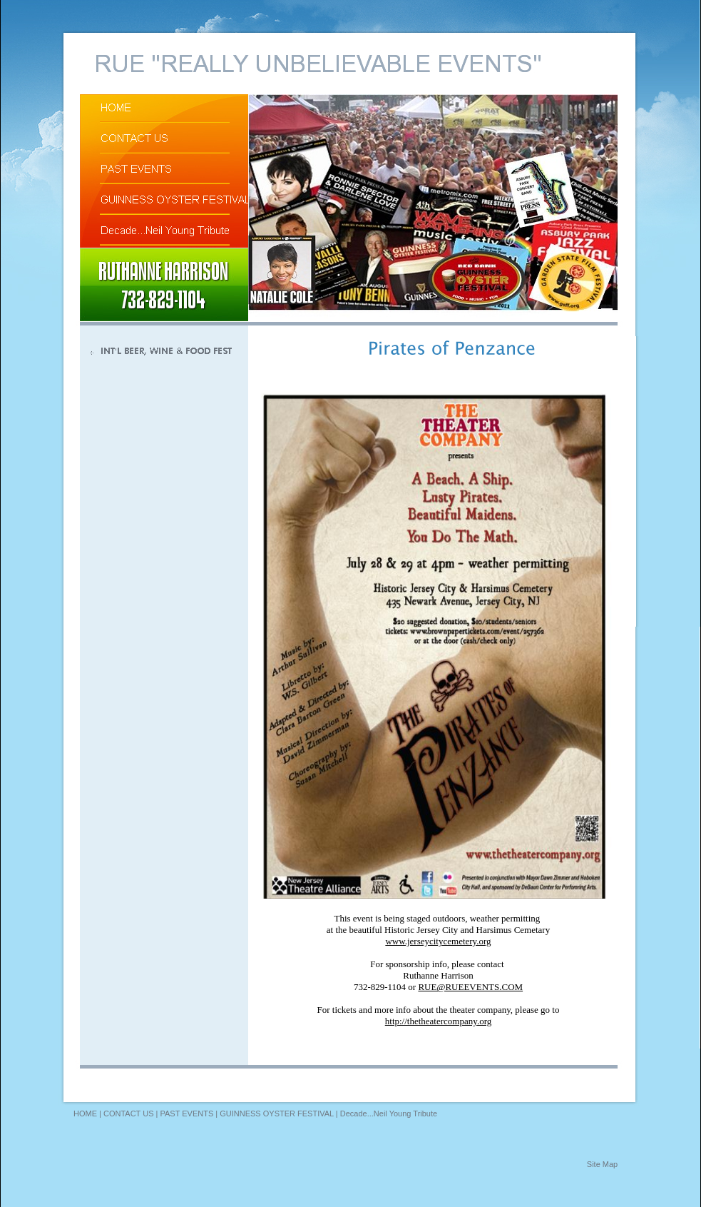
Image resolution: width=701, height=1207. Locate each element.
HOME (85, 1113)
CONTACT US (128, 1113)
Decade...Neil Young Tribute (388, 1113)
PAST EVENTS (186, 1113)
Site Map (602, 1164)
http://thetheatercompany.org (438, 1021)
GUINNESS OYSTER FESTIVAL (277, 1113)
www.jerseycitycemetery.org (438, 941)
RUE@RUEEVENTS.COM (470, 986)
